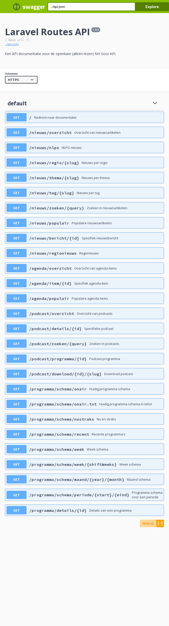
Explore (152, 7)
